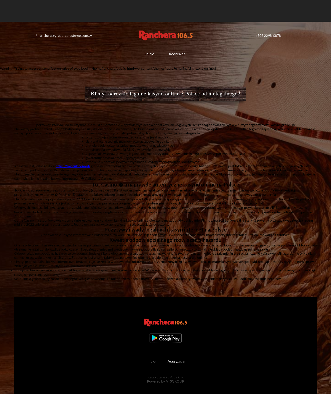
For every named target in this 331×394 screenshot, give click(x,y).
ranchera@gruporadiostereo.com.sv (64, 35)
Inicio (149, 54)
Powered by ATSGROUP (165, 381)
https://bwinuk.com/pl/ (73, 166)
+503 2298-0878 (267, 35)
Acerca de (177, 54)
